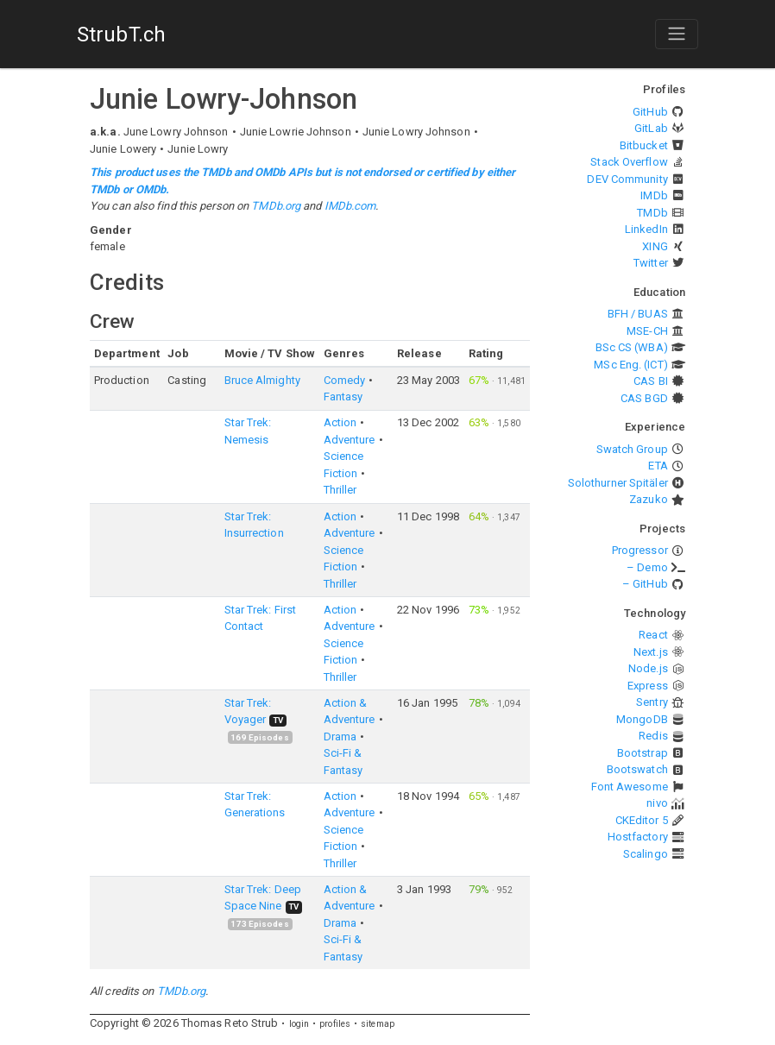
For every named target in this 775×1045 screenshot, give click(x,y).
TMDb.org (275, 205)
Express (647, 685)
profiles (334, 1023)
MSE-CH (647, 330)
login (299, 1023)
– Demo (647, 567)
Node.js (648, 668)
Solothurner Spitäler (618, 482)
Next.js (650, 651)
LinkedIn (646, 229)
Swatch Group (632, 449)
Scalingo (645, 853)
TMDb (652, 212)
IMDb (653, 195)
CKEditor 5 (641, 820)
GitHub (650, 111)
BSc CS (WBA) (631, 347)
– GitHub (645, 583)
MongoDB (642, 719)
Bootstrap (642, 752)
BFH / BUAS (638, 313)
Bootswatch (637, 769)
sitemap (377, 1023)
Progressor (640, 550)
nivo (656, 802)
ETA (657, 465)
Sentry (652, 702)
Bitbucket (644, 145)
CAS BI (650, 381)
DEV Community (627, 179)
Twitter (650, 262)
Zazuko (648, 499)
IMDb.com (350, 205)
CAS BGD (644, 398)
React (653, 634)
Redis (653, 735)
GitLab (651, 128)
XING (654, 246)
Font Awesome (629, 786)
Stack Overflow (628, 161)
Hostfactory (638, 836)
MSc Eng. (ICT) (630, 364)
